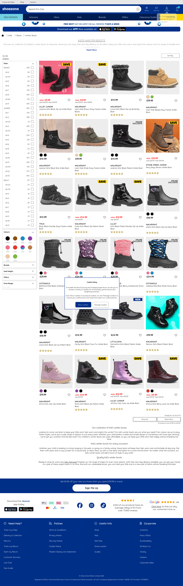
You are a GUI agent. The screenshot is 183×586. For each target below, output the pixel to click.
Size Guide (8, 568)
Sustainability (145, 541)
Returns (7, 541)
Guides (98, 552)
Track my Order (10, 530)
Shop (97, 530)
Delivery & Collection (13, 535)
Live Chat (8, 562)
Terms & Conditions (57, 530)
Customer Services (12, 557)
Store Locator (100, 546)
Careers (143, 557)
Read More (92, 50)
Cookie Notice (55, 546)
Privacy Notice (55, 535)
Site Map (98, 541)
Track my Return (11, 546)
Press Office (145, 535)
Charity (143, 552)
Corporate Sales (147, 562)
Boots (18, 35)
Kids (9, 35)
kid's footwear (71, 462)
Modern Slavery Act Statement (62, 552)
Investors (144, 530)
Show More (169, 419)
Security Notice (55, 541)
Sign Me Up (91, 488)
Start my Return (11, 552)
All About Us (145, 546)
